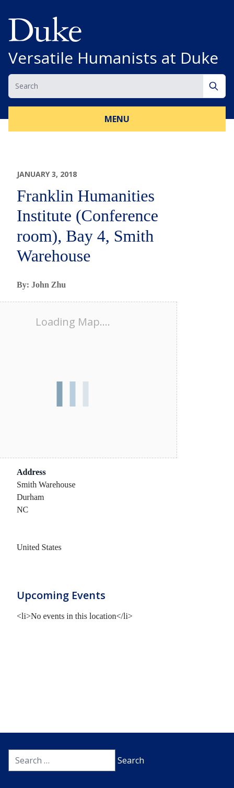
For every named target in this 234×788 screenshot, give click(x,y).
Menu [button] (117, 119)
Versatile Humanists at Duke (113, 58)
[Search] (214, 86)
